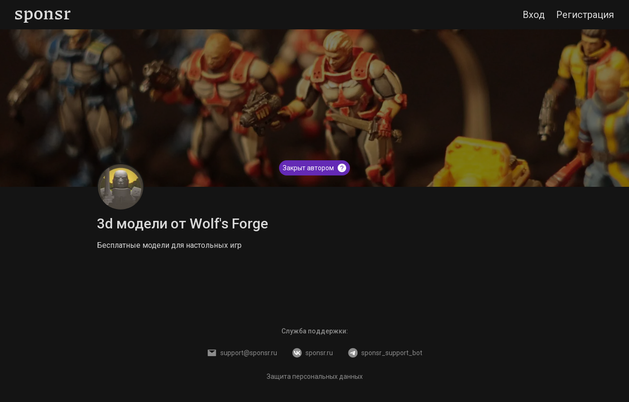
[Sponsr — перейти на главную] (42, 15)
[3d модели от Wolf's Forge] (120, 186)
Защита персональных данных (315, 376)
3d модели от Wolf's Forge (182, 223)
